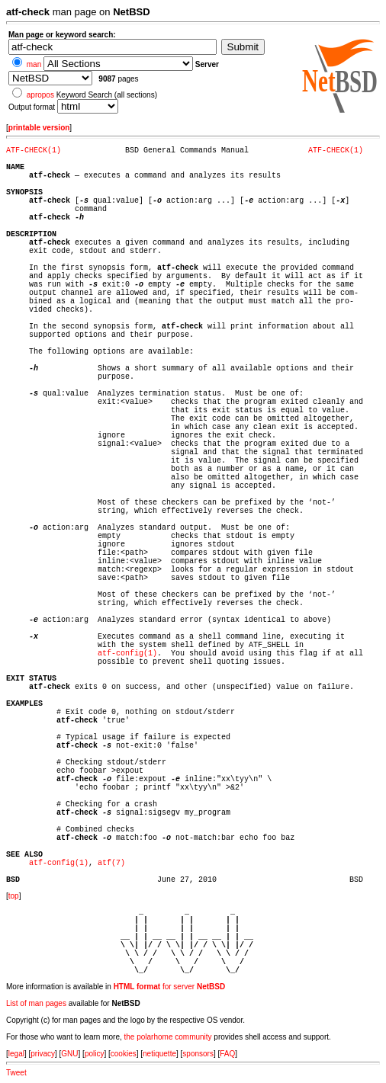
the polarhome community (168, 1037)
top (13, 896)
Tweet (16, 1073)
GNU (69, 1053)
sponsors (198, 1053)
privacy (43, 1053)
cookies (124, 1053)
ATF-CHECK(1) (33, 150)
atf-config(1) (127, 653)
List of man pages (36, 1003)
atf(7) (111, 863)
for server (170, 986)
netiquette (159, 1053)
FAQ (227, 1053)
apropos (40, 95)
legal (16, 1053)
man (34, 64)
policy (95, 1053)
